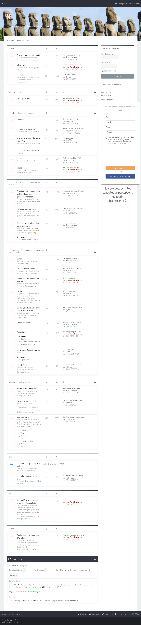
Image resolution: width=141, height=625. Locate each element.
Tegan (68, 293)
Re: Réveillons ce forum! (71, 98)
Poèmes (22, 444)
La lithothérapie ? (68, 349)
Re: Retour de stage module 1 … (73, 223)
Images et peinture (26, 441)
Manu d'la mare (71, 57)
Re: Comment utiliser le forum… (73, 476)
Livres (22, 438)
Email (107, 117)
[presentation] (122, 155)
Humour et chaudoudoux (26, 400)
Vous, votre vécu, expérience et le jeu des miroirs (24, 183)
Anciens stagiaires (15, 92)
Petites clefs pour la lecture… (72, 65)
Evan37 (68, 403)
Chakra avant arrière (70, 258)
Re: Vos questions (68, 138)
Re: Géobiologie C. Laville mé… (73, 365)
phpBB (12, 620)
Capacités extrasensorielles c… (73, 400)
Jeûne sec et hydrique (27, 344)
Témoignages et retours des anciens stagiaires (28, 224)
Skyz (67, 309)
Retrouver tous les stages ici (72, 167)
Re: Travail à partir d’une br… (72, 388)
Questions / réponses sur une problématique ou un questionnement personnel (28, 194)
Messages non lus (107, 99)
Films (21, 433)
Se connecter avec (120, 176)
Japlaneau (69, 478)
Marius (68, 77)
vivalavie (68, 270)
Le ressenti (21, 258)
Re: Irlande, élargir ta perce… (72, 268)
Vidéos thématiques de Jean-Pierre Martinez (28, 139)
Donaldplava (73, 601)
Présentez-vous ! (23, 75)
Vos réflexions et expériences (29, 342)
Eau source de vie (24, 322)
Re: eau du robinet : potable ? (72, 322)
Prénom (108, 127)
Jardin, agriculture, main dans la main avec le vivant (28, 309)
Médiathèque (22, 365)
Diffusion (20, 119)
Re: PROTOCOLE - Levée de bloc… (74, 128)
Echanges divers (23, 98)
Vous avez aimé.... (23, 417)
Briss (67, 352)
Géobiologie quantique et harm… (74, 417)
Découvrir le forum (107, 92)
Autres (22, 446)
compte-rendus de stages (28, 239)
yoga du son (24, 359)
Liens (10, 456)
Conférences (22, 158)
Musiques (23, 436)
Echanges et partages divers (19, 382)
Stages (19, 167)
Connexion (13, 565)
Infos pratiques (22, 65)
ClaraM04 (69, 121)
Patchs (11, 528)
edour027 (69, 160)
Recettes (22, 339)
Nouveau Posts (106, 96)
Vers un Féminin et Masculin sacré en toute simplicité (28, 501)
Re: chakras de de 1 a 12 (70, 119)
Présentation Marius (69, 75)
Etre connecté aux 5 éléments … (73, 208)
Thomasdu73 (70, 260)
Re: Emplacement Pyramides (72, 307)
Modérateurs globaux (35, 592)
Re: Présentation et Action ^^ (72, 55)
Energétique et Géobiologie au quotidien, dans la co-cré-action (26, 250)
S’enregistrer (23, 565)
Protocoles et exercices (26, 128)
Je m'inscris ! (120, 168)
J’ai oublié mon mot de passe (66, 570)
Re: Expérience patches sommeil (73, 535)
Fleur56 (68, 140)
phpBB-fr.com (14, 622)
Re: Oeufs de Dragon (69, 278)
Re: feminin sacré (68, 500)
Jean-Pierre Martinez (73, 67)
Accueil (11, 48)
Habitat (19, 291)
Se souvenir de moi (84, 570)
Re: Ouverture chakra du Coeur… (73, 191)
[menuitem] (4, 3)
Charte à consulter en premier (28, 55)
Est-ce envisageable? (70, 291)
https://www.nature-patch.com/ (28, 549)
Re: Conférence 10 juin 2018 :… (73, 158)
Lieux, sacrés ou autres (26, 268)
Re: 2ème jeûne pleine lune (72, 332)
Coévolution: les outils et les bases (21, 112)
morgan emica (70, 131)
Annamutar (69, 193)
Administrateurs (22, 592)
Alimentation (22, 332)
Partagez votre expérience (27, 208)
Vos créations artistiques (26, 388)
